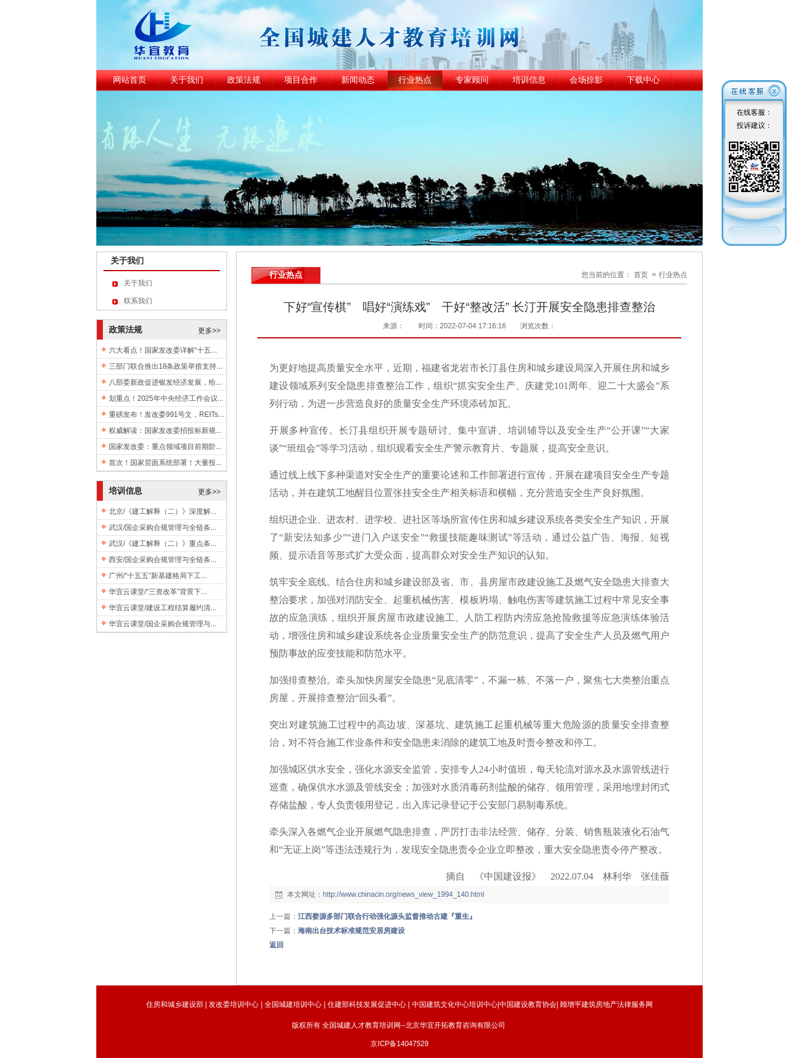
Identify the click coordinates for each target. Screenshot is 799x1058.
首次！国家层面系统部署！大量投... (165, 463)
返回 (276, 945)
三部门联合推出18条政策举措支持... (165, 366)
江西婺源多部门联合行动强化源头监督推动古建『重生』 (387, 916)
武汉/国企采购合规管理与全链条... (162, 527)
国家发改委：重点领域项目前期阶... (165, 446)
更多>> (209, 330)
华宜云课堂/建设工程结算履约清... (162, 608)
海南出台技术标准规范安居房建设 (351, 931)
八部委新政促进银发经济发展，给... (165, 382)
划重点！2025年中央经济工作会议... (166, 398)
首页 (641, 275)
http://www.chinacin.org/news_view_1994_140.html (404, 894)
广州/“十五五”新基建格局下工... (158, 576)
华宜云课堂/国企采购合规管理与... (162, 624)
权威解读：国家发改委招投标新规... (165, 430)
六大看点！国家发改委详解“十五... (163, 350)
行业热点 (673, 275)
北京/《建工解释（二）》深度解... (162, 511)
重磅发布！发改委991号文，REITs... (166, 414)
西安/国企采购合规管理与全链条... (162, 559)
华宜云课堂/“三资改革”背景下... (158, 592)
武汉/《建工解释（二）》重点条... (162, 543)
